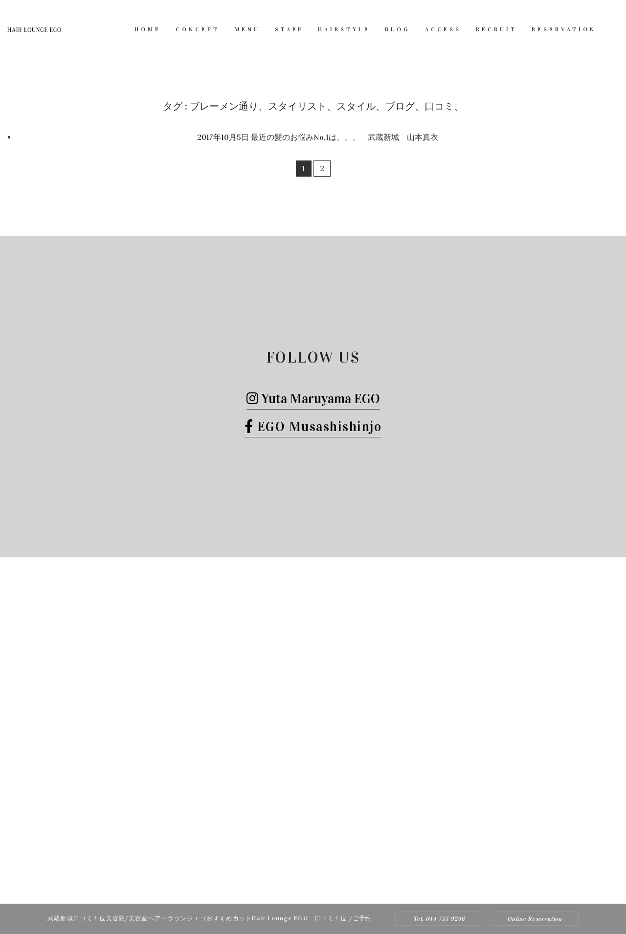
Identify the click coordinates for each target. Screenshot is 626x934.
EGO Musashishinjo (313, 426)
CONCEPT (198, 29)
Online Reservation (534, 918)
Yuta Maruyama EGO (313, 398)
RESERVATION (564, 29)
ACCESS (443, 29)
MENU (247, 29)
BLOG (397, 29)
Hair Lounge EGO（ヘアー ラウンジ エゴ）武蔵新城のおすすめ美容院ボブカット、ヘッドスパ (299, 883)
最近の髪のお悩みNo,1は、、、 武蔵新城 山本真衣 (344, 137)
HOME (147, 29)
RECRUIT (496, 29)
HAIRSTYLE (344, 29)
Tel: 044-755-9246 (439, 918)
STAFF (289, 29)
